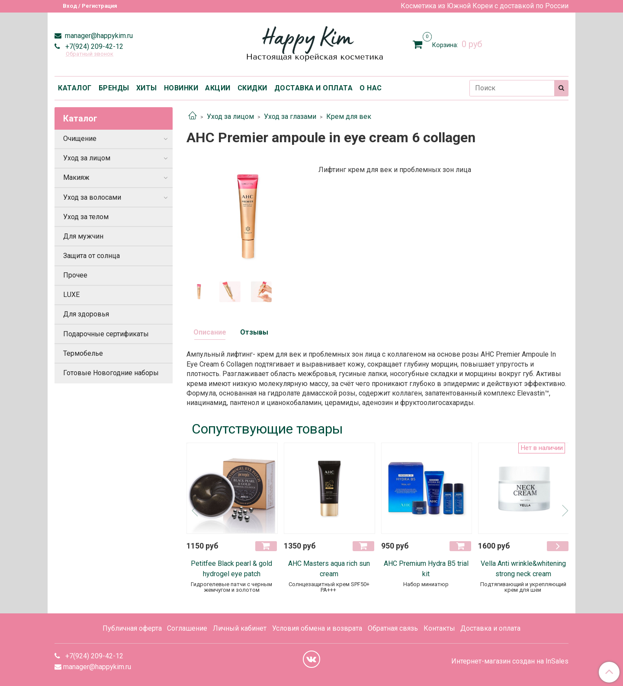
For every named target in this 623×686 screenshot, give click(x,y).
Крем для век (348, 116)
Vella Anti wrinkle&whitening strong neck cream (523, 568)
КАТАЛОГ (75, 88)
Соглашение (187, 628)
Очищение (79, 138)
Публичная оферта (132, 628)
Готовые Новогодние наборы (111, 373)
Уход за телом (86, 217)
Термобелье (83, 353)
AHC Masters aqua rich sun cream (329, 568)
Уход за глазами (290, 116)
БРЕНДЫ (114, 88)
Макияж (76, 177)
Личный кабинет (240, 628)
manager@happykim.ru (98, 36)
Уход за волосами (92, 197)
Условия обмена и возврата (317, 628)
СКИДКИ (252, 88)
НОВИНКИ (181, 88)
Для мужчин (83, 236)
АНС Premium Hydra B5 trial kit (426, 568)
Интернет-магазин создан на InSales (509, 661)
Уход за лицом (230, 116)
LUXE (71, 294)
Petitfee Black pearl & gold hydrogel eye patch (231, 568)
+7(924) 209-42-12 (93, 46)
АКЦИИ (218, 88)
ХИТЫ (146, 88)
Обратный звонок (89, 54)
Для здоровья (86, 314)
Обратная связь (393, 628)
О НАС (371, 88)
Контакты (439, 628)
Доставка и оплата (490, 628)
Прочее (75, 275)
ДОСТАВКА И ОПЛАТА (313, 88)
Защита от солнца (91, 256)
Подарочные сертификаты (106, 334)
